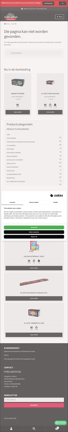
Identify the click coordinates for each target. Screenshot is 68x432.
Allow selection (34, 232)
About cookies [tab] (34, 202)
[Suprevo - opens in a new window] (57, 195)
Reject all (34, 237)
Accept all (34, 227)
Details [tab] (55, 202)
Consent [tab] (12, 202)
